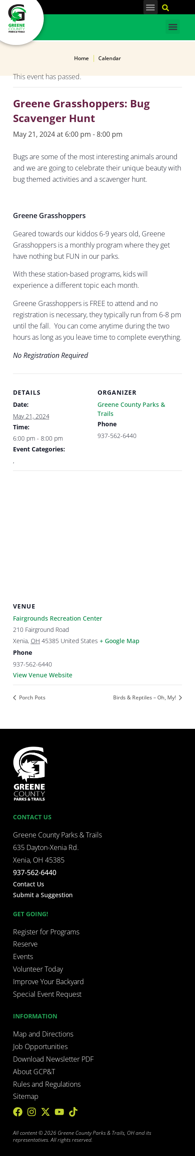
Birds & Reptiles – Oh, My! (145, 697)
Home (81, 58)
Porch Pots (32, 697)
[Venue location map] (97, 533)
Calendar (109, 58)
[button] (150, 7)
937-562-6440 (34, 872)
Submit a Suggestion (43, 895)
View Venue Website (42, 675)
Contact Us (28, 884)
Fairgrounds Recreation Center (57, 618)
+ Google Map (120, 641)
